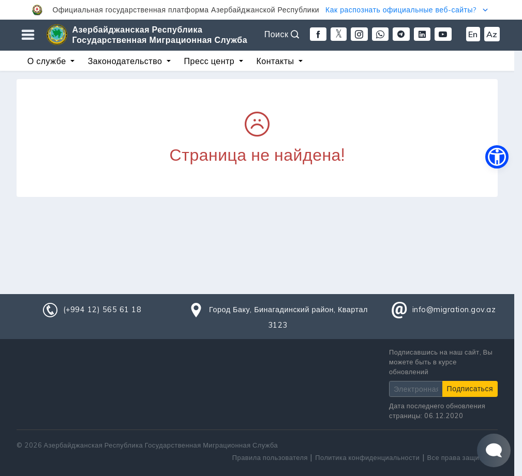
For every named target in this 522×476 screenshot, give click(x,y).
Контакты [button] (276, 61)
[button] (261, 10)
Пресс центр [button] (210, 61)
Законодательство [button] (126, 61)
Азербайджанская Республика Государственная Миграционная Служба (160, 34)
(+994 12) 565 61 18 (102, 309)
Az (492, 34)
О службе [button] (47, 61)
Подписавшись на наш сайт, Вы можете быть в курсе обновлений (441, 362)
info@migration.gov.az (454, 309)
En (473, 34)
